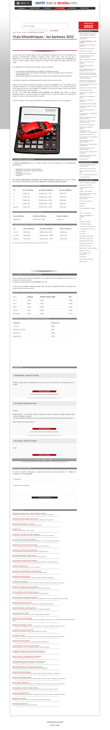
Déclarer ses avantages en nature (22, 626)
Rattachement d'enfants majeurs (21, 674)
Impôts (14, 32)
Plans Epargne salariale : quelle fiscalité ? (24, 557)
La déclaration (60, 8)
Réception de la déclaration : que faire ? (23, 525)
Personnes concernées (19, 700)
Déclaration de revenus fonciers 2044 (86, 198)
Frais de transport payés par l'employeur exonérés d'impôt (29, 663)
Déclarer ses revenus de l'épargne (22, 620)
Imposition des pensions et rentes (22, 604)
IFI (80, 210)
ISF (80, 219)
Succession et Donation (86, 259)
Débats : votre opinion (85, 191)
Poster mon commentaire (44, 499)
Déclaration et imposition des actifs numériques (25, 536)
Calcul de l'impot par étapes (87, 182)
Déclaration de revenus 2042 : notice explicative (88, 194)
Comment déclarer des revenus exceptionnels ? (26, 647)
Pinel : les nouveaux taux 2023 (88, 174)
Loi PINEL (82, 233)
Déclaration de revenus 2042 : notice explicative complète (28, 515)
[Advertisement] (55, 16)
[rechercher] (43, 26)
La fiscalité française (85, 224)
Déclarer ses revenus (22, 32)
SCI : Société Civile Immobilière (85, 253)
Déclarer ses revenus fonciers (20, 642)
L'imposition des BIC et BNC (20, 615)
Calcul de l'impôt (34, 8)
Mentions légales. (55, 727)
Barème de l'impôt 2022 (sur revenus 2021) (87, 165)
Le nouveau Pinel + (85, 177)
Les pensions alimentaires (19, 583)
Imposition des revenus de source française (24, 546)
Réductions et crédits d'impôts (88, 248)
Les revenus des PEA (18, 637)
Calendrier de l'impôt (85, 185)
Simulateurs (47, 8)
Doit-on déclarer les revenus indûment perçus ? (26, 594)
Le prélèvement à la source (87, 228)
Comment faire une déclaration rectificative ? (25, 599)
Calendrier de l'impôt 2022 (20, 705)
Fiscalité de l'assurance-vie (20, 567)
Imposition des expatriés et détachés (22, 632)
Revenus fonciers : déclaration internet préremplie (26, 658)
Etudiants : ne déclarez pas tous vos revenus (25, 588)
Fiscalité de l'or (16, 531)
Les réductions (71, 8)
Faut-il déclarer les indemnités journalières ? (25, 562)
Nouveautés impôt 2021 (86, 238)
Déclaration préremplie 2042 (20, 695)
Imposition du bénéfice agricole (21, 578)
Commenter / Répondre (44, 391)
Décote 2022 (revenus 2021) (87, 168)
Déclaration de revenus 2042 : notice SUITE (25, 520)
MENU (25, 3)
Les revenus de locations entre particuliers (24, 541)
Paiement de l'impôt (85, 245)
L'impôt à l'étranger (85, 221)
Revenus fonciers (84, 250)
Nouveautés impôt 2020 (86, 236)
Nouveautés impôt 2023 (86, 243)
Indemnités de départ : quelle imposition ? (24, 609)
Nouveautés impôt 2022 (86, 241)
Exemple (81, 205)
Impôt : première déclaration (20, 684)
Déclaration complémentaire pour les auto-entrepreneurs (28, 653)
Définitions (82, 203)
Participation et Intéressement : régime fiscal (25, 552)
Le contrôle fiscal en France (87, 226)
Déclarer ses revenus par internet (22, 679)
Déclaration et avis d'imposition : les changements (26, 573)
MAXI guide (21, 8)
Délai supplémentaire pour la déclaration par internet (27, 668)
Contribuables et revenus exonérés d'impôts (25, 689)
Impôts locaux (84, 8)
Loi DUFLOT (83, 231)
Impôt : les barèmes (85, 213)
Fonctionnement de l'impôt (87, 208)
